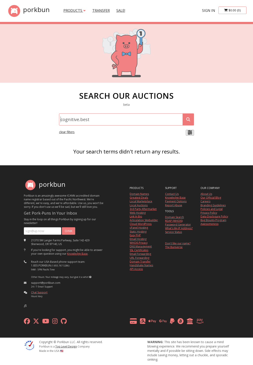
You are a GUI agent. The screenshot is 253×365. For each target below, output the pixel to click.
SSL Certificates (139, 250)
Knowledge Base (77, 254)
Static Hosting (138, 231)
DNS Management (141, 246)
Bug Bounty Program (213, 220)
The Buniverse (174, 247)
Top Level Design (66, 346)
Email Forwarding (140, 254)
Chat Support (39, 292)
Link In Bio (136, 216)
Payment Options (176, 201)
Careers (205, 201)
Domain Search (174, 217)
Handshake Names (141, 265)
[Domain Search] (121, 119)
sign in (208, 10)
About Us (206, 194)
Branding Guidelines (213, 205)
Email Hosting (138, 239)
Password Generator (178, 224)
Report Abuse (173, 205)
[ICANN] (29, 345)
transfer (101, 10)
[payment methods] (168, 322)
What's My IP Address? (179, 228)
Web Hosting (138, 213)
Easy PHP (135, 235)
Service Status (173, 232)
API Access (136, 269)
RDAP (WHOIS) (174, 221)
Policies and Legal (212, 209)
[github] (64, 322)
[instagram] (55, 322)
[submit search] (188, 119)
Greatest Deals (139, 197)
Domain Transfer (140, 261)
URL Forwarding (139, 258)
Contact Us (172, 194)
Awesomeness (209, 224)
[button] (90, 277)
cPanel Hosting (139, 227)
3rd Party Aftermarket (143, 209)
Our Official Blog (211, 197)
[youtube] (45, 322)
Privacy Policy (209, 213)
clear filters (67, 132)
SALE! (120, 10)
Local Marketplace (141, 201)
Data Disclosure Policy (214, 216)
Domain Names (139, 194)
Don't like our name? (177, 243)
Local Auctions (139, 205)
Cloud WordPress (141, 224)
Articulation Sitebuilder (144, 220)
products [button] (74, 10)
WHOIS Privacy (139, 243)
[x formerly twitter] (36, 322)
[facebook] (27, 322)
